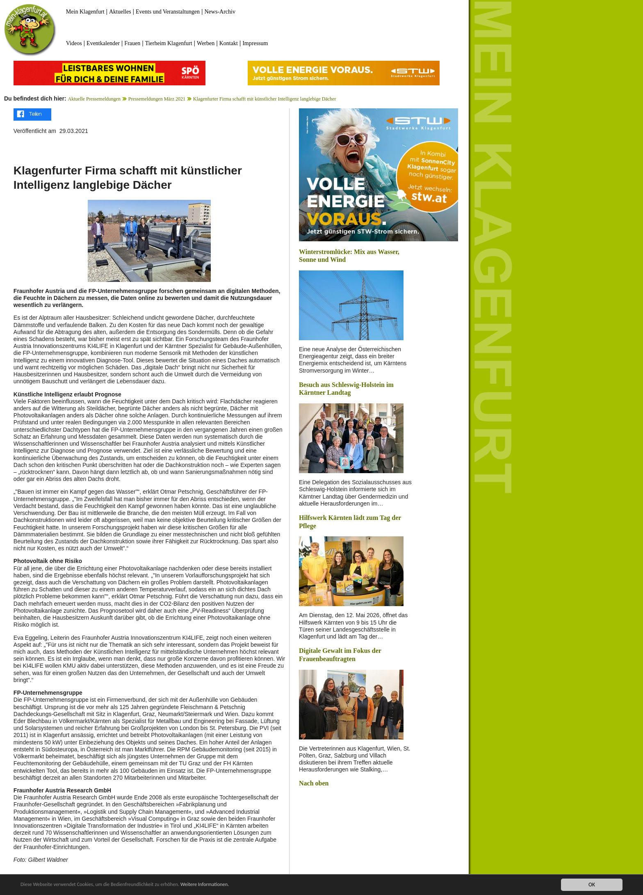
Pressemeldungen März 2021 (156, 99)
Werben (205, 43)
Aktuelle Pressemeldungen (94, 99)
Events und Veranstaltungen (168, 12)
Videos (74, 43)
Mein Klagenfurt (85, 12)
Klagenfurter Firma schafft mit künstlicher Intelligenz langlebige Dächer (264, 99)
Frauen (132, 43)
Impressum (255, 43)
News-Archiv (220, 12)
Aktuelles (120, 12)
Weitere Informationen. (222, 884)
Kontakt (228, 43)
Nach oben (313, 783)
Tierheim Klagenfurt (168, 43)
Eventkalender (103, 43)
